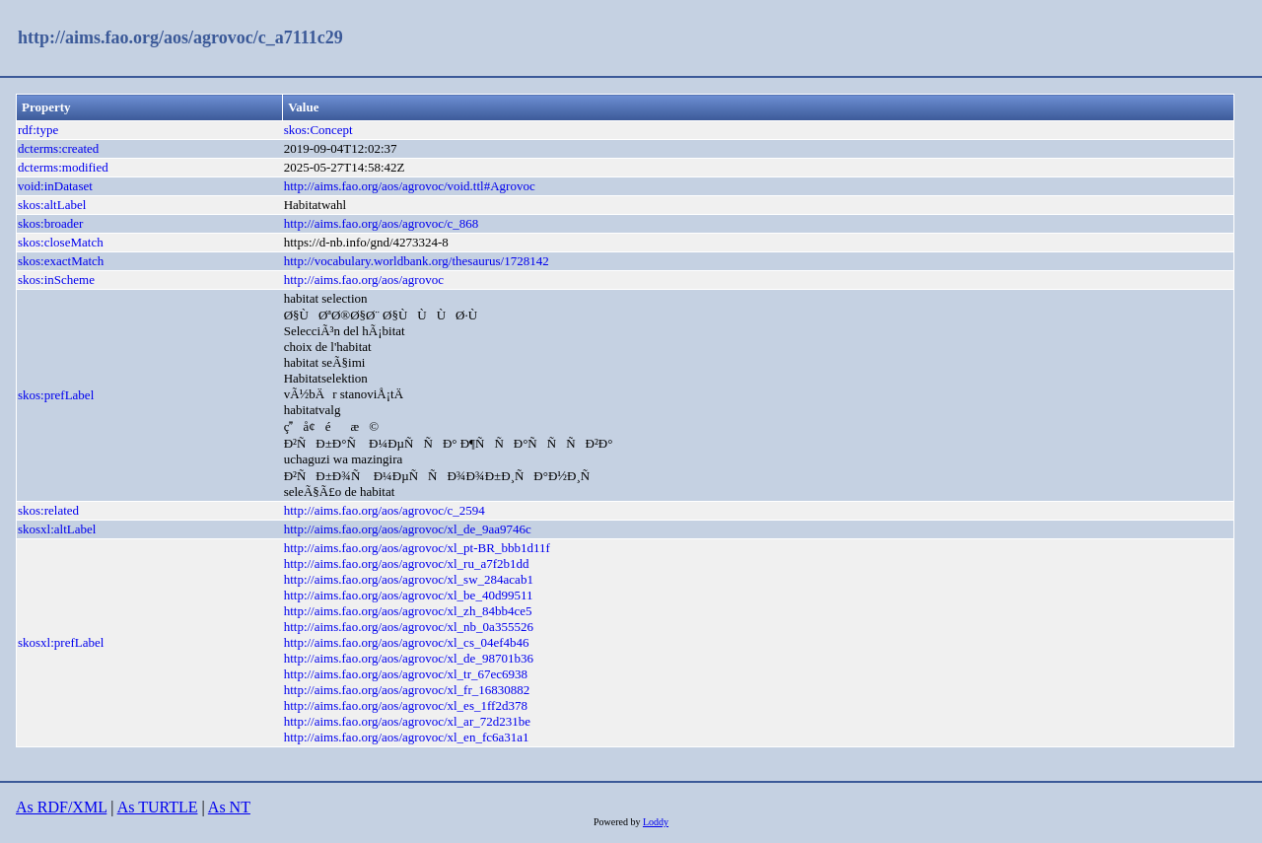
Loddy (655, 821)
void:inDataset (55, 185)
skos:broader (50, 223)
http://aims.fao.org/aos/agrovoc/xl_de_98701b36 (408, 658)
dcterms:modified (63, 167)
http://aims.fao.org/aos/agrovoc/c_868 (381, 223)
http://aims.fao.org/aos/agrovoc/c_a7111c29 (180, 37)
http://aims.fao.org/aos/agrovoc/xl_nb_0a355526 (408, 626)
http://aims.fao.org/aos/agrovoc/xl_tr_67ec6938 (405, 674)
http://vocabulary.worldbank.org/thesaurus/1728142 (416, 260)
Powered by (618, 821)
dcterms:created (58, 148)
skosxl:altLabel (57, 529)
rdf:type (38, 129)
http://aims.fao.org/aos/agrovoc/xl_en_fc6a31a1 (406, 737)
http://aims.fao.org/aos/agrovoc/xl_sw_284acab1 (408, 579)
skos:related (48, 510)
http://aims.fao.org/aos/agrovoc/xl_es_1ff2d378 (405, 705)
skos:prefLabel (56, 394)
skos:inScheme (56, 279)
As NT (229, 807)
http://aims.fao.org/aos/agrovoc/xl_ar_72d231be (407, 721)
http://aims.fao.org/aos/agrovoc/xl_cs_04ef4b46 (406, 642)
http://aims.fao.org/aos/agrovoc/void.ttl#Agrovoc (409, 185)
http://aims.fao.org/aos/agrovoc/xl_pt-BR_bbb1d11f (417, 547)
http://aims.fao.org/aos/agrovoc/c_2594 (384, 510)
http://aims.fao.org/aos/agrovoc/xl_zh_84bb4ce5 (408, 610)
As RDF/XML (61, 807)
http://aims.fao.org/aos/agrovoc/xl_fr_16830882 (407, 689)
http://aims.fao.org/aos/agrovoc (364, 279)
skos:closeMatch (61, 242)
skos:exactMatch (61, 260)
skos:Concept (318, 129)
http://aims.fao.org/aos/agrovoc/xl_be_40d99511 (408, 595)
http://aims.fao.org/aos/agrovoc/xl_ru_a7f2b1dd (406, 563)
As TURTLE (157, 807)
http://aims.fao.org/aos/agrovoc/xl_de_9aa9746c (407, 529)
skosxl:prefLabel (61, 642)
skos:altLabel (52, 204)
